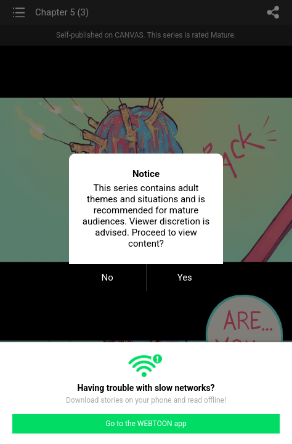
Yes (184, 277)
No (107, 277)
